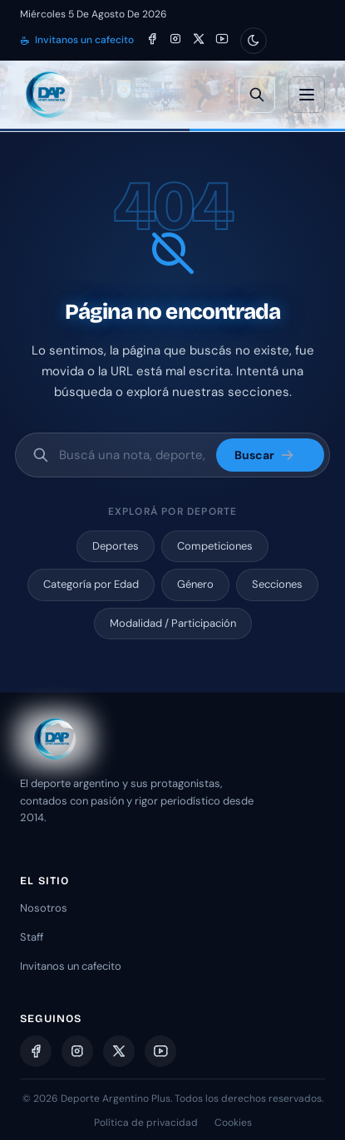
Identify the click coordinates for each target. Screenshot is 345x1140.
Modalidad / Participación (173, 623)
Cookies (233, 1122)
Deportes (115, 546)
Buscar (265, 455)
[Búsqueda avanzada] (257, 94)
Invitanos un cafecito (77, 39)
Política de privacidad (146, 1122)
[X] (198, 40)
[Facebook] (152, 40)
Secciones (277, 584)
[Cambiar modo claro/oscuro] (253, 40)
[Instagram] (175, 40)
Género (195, 584)
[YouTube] (222, 40)
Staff (31, 937)
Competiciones (215, 546)
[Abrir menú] (306, 94)
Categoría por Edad (91, 584)
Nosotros (43, 908)
